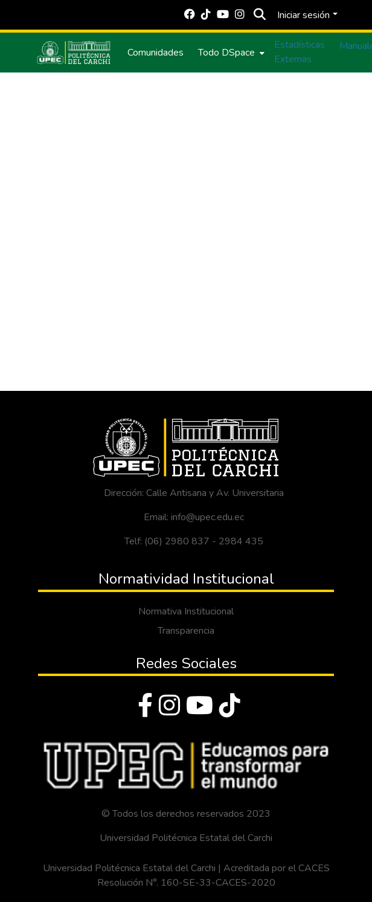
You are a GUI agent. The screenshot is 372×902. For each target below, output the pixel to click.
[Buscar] (259, 15)
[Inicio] (73, 52)
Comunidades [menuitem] (155, 52)
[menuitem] (230, 52)
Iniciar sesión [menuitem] (303, 15)
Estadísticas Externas (299, 52)
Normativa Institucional (186, 611)
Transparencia (186, 630)
